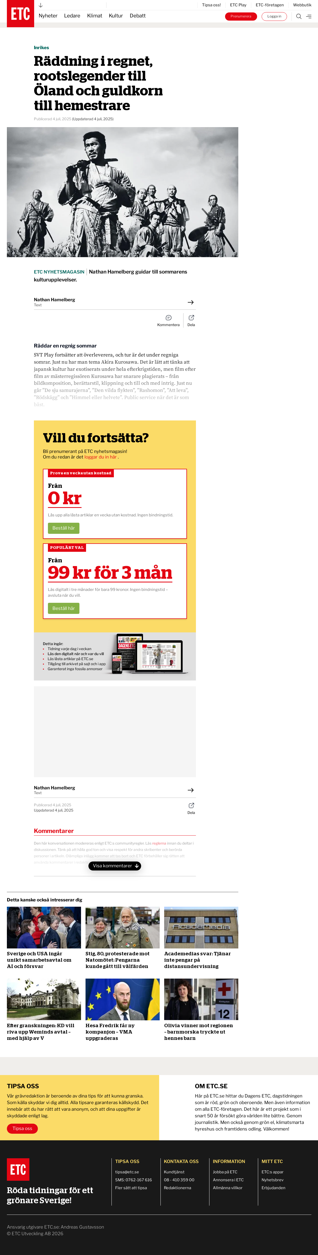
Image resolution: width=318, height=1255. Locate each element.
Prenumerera (241, 16)
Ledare (72, 16)
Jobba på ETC (225, 1172)
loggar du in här (101, 457)
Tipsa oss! (211, 5)
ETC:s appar (273, 1172)
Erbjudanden (273, 1187)
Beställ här (63, 528)
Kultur (116, 16)
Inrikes (41, 47)
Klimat (94, 16)
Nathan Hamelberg (54, 299)
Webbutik (302, 5)
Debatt (138, 16)
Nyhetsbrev (273, 1180)
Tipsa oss (22, 1128)
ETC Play (238, 5)
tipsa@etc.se (127, 1172)
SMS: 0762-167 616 (133, 1180)
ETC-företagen (270, 5)
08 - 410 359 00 (179, 1180)
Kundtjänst (174, 1172)
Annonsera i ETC (228, 1180)
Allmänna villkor (228, 1187)
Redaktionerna (177, 1187)
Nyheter (48, 16)
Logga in (274, 16)
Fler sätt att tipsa (131, 1187)
